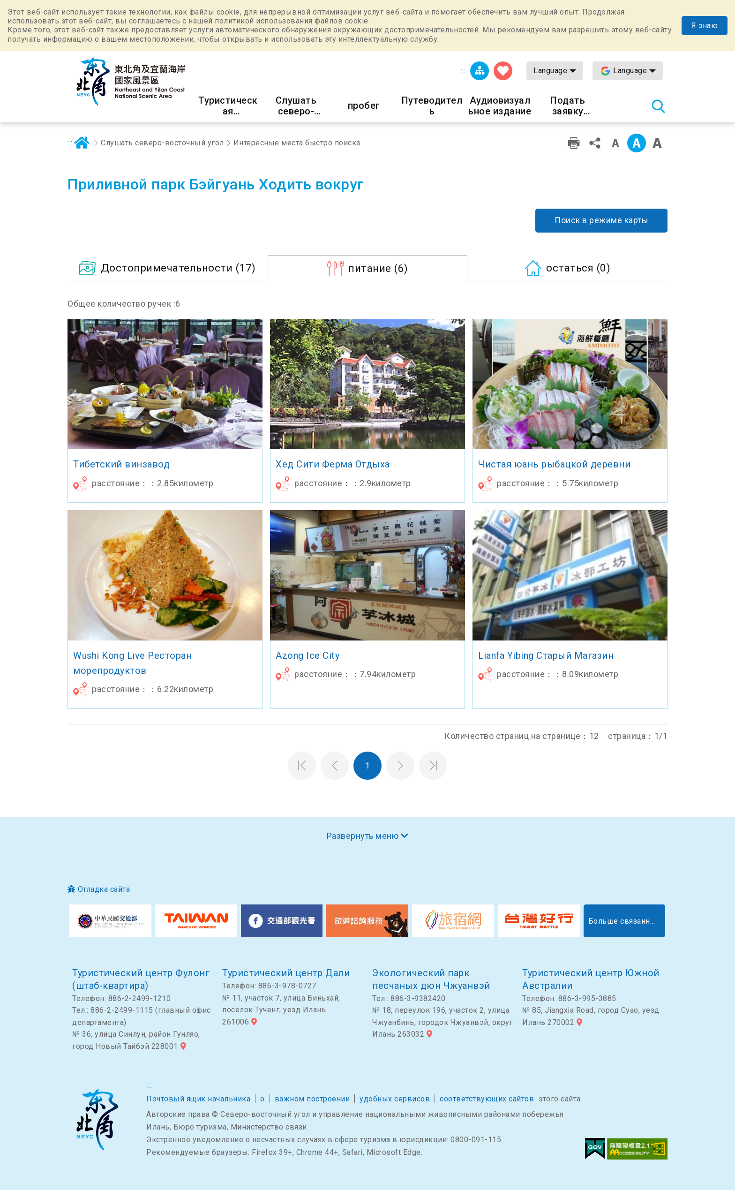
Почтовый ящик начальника (198, 1098)
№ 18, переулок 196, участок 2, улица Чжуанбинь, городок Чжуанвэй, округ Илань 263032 (442, 1022)
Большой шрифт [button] (657, 143)
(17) (178, 268)
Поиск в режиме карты (601, 220)
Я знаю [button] (704, 25)
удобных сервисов (395, 1098)
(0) (578, 268)
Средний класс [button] (636, 143)
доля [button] (594, 143)
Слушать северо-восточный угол (162, 142)
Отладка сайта (104, 889)
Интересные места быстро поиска (296, 142)
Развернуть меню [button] (363, 835)
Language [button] (550, 70)
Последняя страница (433, 766)
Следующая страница (400, 766)
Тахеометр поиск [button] (658, 106)
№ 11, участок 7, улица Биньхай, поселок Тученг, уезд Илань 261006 (281, 1010)
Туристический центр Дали (286, 973)
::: (463, 70)
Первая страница (302, 766)
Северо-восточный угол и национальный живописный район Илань (97, 1120)
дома (82, 143)
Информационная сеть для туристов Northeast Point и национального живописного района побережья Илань (131, 81)
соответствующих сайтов (487, 1098)
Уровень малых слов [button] (615, 143)
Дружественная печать (573, 143)
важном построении (312, 1098)
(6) (378, 268)
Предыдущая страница (335, 766)
